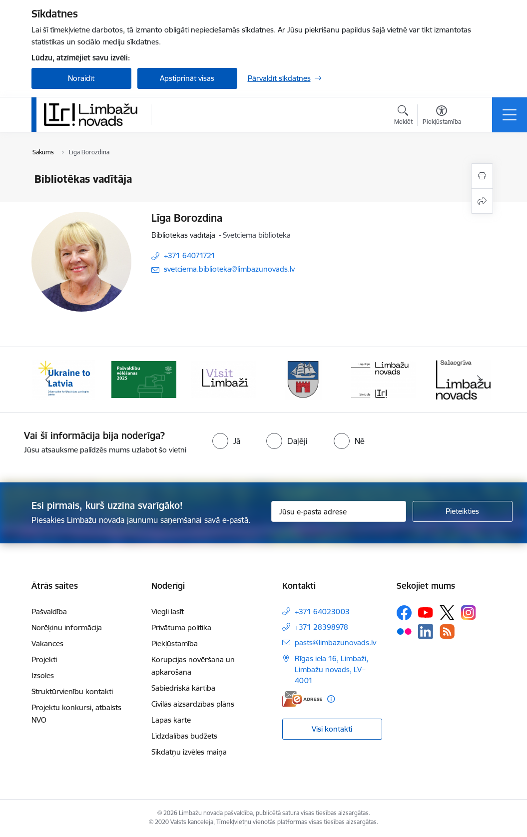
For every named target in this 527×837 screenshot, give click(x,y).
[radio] (226, 441)
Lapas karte (171, 720)
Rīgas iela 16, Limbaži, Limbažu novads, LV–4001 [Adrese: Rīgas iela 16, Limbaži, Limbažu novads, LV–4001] (331, 669)
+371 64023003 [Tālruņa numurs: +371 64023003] (322, 611)
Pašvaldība (49, 611)
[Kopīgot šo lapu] (482, 201)
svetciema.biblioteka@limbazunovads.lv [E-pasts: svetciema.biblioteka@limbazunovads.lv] (229, 269)
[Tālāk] (480, 379)
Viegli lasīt (167, 611)
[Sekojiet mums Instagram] (468, 612)
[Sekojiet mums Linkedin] (425, 631)
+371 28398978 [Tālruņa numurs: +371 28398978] (321, 627)
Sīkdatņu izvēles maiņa (189, 752)
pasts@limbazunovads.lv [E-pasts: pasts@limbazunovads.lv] (335, 642)
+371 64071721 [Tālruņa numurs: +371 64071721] (189, 255)
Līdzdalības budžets (184, 736)
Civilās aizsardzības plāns (192, 704)
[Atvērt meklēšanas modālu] (403, 116)
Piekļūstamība (174, 643)
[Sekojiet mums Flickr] (404, 631)
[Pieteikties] (463, 511)
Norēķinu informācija (66, 627)
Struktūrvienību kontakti (72, 691)
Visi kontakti (332, 729)
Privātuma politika (181, 627)
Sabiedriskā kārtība (183, 688)
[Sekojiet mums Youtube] (425, 612)
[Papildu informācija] (331, 699)
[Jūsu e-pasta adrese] (338, 511)
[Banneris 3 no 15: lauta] (223, 379)
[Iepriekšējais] (48, 379)
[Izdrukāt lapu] (482, 176)
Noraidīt (81, 78)
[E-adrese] (302, 699)
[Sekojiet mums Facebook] (404, 612)
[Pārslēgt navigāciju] (509, 114)
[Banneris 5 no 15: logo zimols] (383, 379)
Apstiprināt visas (187, 78)
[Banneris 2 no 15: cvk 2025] (143, 379)
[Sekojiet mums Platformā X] (447, 612)
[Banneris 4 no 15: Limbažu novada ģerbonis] (304, 379)
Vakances (47, 643)
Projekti (44, 659)
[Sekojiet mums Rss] (447, 631)
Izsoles (42, 675)
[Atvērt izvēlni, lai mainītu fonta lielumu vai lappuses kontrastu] (442, 116)
